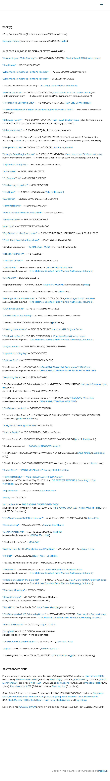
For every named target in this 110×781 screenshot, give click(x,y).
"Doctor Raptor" (12, 432)
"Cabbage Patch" (12, 119)
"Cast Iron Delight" (13, 260)
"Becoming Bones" (13, 377)
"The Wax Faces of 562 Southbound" (23, 518)
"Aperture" (8, 226)
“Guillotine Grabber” (14, 624)
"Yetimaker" (9, 569)
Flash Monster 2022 (27, 679)
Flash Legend (63, 682)
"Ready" (7, 497)
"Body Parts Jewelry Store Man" (20, 425)
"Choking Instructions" (15, 329)
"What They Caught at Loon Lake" (21, 240)
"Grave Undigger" (12, 597)
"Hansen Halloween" (14, 253)
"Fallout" (7, 555)
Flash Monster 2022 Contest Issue (72, 92)
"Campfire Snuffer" (13, 147)
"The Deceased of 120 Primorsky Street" (25, 614)
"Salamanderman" (12, 130)
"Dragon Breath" (12, 346)
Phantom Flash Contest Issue (70, 336)
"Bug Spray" (9, 65)
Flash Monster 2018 (19, 699)
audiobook (100, 452)
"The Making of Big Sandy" (17, 315)
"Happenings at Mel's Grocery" (19, 58)
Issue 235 (94, 518)
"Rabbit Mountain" (13, 92)
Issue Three (88, 548)
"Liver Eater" (9, 277)
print (18, 140)
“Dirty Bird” (9, 631)
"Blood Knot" (10, 607)
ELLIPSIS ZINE (48, 85)
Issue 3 (57, 445)
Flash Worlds (59, 686)
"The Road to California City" (19, 102)
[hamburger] (102, 5)
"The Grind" (9, 191)
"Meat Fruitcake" (12, 219)
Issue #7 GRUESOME (53, 284)
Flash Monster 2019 (72, 696)
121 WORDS (26, 470)
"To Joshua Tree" (12, 178)
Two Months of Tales (89, 507)
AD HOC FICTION (27, 706)
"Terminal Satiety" (13, 476)
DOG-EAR (34, 542)
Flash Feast (81, 679)
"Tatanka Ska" (10, 360)
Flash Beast (37, 699)
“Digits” (7, 648)
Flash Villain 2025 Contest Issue (83, 58)
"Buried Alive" (10, 470)
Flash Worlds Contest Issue (91, 614)
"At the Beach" (11, 504)
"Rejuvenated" (10, 490)
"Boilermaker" (10, 171)
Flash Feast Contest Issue (66, 119)
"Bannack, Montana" (14, 590)
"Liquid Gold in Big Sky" (15, 164)
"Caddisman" (10, 267)
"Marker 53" (9, 198)
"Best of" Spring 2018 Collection (51, 470)
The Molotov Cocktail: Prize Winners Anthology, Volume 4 (61, 572)
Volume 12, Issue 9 (63, 147)
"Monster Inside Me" (13, 531)
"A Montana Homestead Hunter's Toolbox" (26, 71)
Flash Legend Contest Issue (80, 298)
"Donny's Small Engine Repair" (19, 154)
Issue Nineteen (48, 490)
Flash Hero (49, 699)
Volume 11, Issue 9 (55, 191)
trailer (64, 40)
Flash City (55, 679)
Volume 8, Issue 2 (51, 648)
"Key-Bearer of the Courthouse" (20, 233)
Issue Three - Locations (45, 555)
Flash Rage (81, 699)
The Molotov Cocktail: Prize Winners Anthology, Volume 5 (61, 270)
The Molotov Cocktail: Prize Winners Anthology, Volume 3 (71, 617)
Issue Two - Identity (48, 607)
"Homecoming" (11, 524)
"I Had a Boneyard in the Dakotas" (21, 579)
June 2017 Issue (65, 641)
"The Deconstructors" (15, 408)
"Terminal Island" (12, 205)
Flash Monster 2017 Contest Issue (64, 569)
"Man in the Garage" (13, 308)
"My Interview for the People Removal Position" (29, 548)
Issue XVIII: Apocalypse (63, 655)
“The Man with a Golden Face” (19, 641)
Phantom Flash (93, 682)
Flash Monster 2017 (21, 686)
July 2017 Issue (48, 624)
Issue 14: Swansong (67, 85)
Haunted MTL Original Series (67, 329)
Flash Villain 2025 (94, 675)
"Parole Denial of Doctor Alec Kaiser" (22, 212)
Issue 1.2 (57, 531)
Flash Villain (15, 696)
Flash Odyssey (53, 696)
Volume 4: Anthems (54, 524)
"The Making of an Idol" (16, 185)
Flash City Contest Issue (78, 102)
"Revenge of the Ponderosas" (19, 298)
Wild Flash (36, 682)
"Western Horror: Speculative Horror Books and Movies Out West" (38, 109)
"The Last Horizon (13, 336)
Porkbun (102, 770)
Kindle (29, 418)
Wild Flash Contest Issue (60, 267)
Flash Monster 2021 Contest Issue (84, 154)
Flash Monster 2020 (34, 696)
